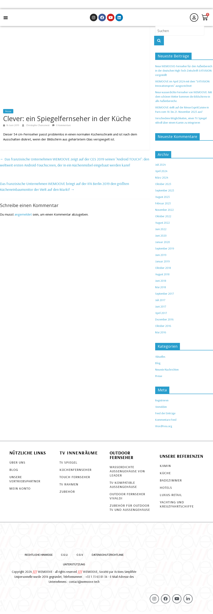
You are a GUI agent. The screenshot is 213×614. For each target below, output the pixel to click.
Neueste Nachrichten (167, 371)
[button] (5, 18)
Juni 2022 (160, 231)
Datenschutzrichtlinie (108, 556)
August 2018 (162, 276)
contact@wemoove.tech (84, 583)
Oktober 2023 (163, 186)
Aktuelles (160, 358)
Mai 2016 (160, 334)
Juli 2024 (160, 167)
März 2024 (161, 179)
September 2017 (164, 296)
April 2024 (161, 173)
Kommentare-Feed (165, 421)
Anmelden (161, 409)
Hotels (166, 489)
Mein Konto (20, 490)
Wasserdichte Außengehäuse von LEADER (127, 473)
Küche (165, 475)
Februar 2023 (163, 205)
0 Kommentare (61, 127)
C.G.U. (64, 556)
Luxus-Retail (171, 497)
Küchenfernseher (75, 471)
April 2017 (161, 315)
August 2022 (162, 225)
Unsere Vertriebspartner (24, 481)
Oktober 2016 (163, 328)
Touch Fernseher (74, 479)
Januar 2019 (162, 263)
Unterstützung (74, 566)
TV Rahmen (68, 486)
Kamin (165, 467)
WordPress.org (163, 428)
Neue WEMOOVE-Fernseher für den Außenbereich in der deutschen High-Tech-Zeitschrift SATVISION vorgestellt (183, 72)
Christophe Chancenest (38, 127)
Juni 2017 (160, 308)
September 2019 (164, 250)
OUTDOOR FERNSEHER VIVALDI (127, 498)
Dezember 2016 (164, 321)
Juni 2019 (160, 257)
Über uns (17, 464)
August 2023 (162, 199)
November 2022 (164, 212)
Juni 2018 (160, 283)
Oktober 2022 (163, 218)
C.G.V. (80, 556)
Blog (157, 365)
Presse (8, 113)
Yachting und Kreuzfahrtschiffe (177, 506)
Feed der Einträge (165, 415)
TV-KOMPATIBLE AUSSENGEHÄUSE (123, 486)
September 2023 (164, 192)
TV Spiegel (68, 464)
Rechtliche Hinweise (39, 556)
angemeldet (23, 216)
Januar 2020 (162, 244)
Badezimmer (171, 482)
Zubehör (67, 493)
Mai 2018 (160, 289)
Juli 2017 (160, 302)
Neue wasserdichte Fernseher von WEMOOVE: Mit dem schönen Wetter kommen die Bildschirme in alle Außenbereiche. (183, 98)
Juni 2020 (161, 237)
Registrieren (161, 402)
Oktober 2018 (163, 270)
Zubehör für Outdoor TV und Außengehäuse (130, 509)
